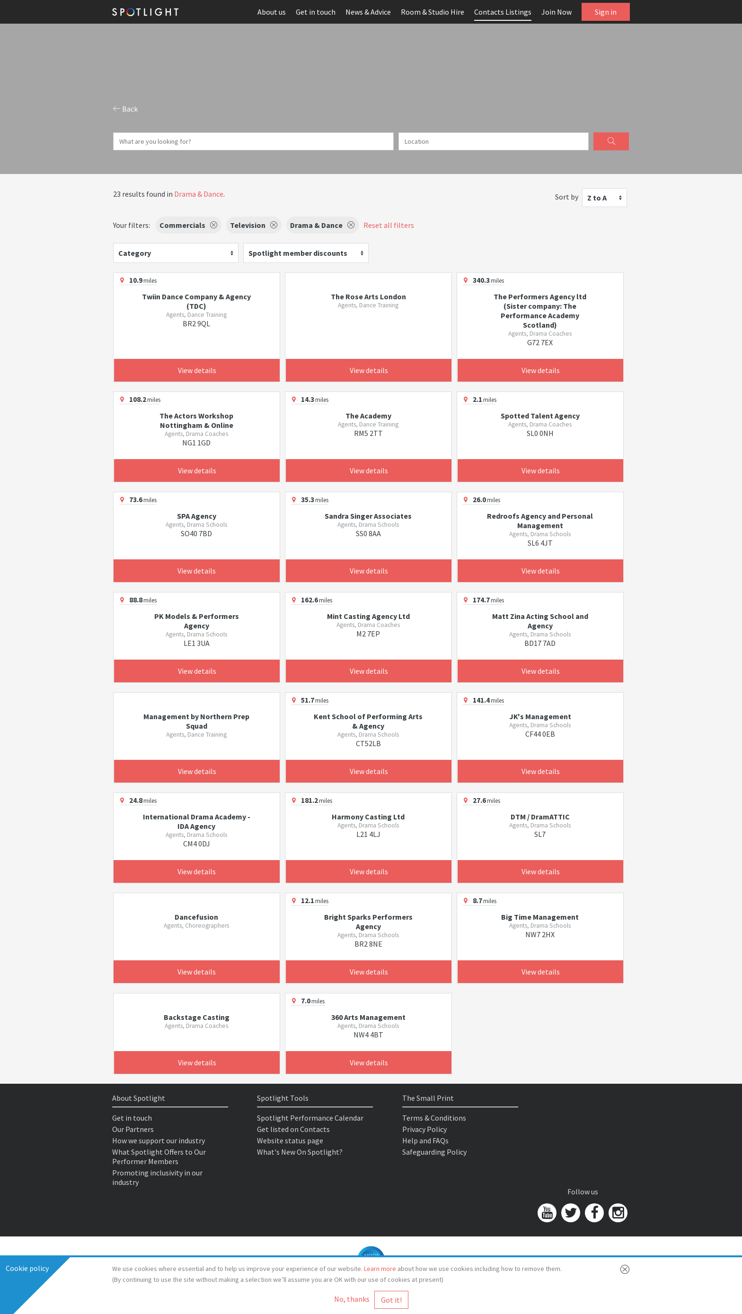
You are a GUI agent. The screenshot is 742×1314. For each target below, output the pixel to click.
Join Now (556, 12)
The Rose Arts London (368, 296)
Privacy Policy (424, 1129)
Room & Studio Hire (432, 12)
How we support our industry (158, 1140)
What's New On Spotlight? (300, 1152)
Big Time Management (540, 917)
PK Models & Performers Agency (196, 620)
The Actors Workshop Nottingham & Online (196, 420)
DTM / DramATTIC (540, 816)
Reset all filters (388, 225)
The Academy (368, 415)
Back (125, 108)
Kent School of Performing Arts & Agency (368, 721)
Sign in (606, 12)
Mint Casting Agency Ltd (368, 616)
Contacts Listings (502, 12)
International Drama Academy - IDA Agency (196, 821)
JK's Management (540, 716)
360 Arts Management (368, 1017)
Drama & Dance (198, 194)
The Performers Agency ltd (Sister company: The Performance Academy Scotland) (540, 311)
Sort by (566, 196)
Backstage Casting (197, 1017)
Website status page (290, 1140)
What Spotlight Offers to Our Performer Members (159, 1156)
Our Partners (133, 1129)
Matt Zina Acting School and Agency (540, 620)
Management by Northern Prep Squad (196, 721)
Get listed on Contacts (293, 1129)
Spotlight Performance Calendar (310, 1118)
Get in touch (316, 12)
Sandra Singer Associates (368, 516)
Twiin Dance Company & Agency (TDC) (196, 301)
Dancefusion (196, 917)
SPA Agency (196, 516)
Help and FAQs (425, 1140)
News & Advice (368, 12)
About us (271, 12)
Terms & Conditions (434, 1118)
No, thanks (352, 1299)
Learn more (380, 1268)
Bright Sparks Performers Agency (368, 921)
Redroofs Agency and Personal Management (540, 520)
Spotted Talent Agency (540, 415)
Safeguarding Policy (434, 1152)
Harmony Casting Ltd (368, 816)
